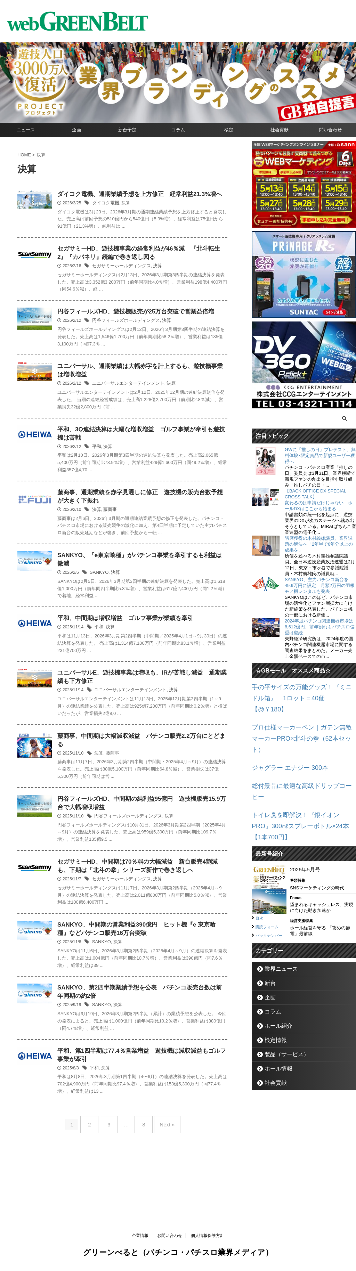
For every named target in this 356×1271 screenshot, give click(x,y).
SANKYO (133, 612)
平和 (131, 476)
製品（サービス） (282, 1003)
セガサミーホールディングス (154, 284)
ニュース (26, 129)
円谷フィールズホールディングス (158, 348)
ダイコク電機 (139, 212)
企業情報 (140, 1238)
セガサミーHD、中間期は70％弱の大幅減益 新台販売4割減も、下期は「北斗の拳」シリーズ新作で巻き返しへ (157, 918)
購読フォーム (270, 868)
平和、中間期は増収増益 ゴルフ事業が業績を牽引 (156, 658)
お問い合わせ (169, 1238)
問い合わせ (330, 129)
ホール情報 (275, 1017)
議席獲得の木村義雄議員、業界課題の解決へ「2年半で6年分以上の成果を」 (319, 544)
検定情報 (273, 989)
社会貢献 (279, 129)
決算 (158, 212)
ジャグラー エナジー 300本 (283, 738)
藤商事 (143, 541)
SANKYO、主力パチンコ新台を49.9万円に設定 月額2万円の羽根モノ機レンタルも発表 (320, 585)
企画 (76, 129)
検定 (228, 129)
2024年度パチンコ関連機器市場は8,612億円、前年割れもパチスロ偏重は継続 (320, 626)
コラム (178, 129)
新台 (268, 932)
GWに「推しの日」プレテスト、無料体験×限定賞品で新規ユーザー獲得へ (320, 455)
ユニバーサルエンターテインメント (160, 412)
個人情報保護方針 (207, 1238)
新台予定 (127, 129)
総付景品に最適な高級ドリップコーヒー (299, 754)
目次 (260, 859)
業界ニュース (277, 917)
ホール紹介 (275, 974)
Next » (161, 1182)
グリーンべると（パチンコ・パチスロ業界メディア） (178, 1255)
